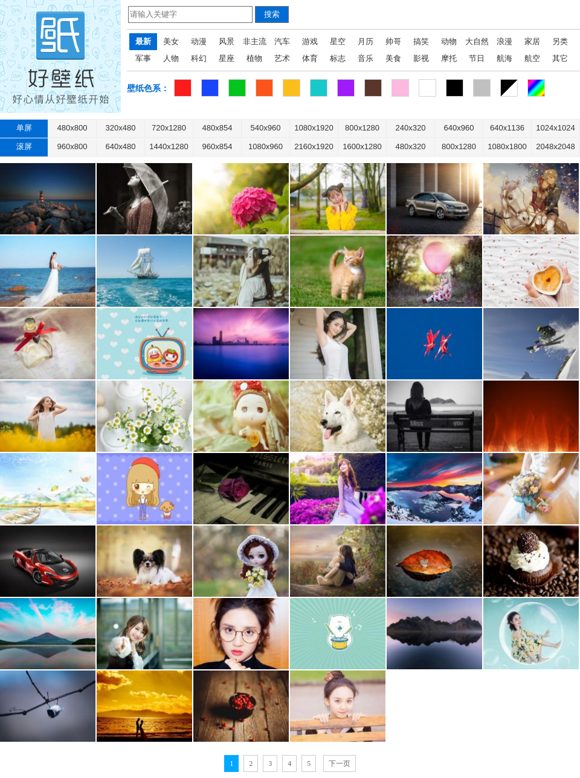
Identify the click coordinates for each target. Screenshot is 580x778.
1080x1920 (313, 127)
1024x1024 (555, 127)
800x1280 (362, 127)
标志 (338, 58)
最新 (143, 41)
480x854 (217, 127)
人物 (171, 58)
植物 (254, 58)
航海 (504, 58)
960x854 (217, 146)
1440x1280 (168, 146)
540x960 (266, 127)
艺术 (282, 58)
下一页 (339, 763)
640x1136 (507, 127)
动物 (449, 41)
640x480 (121, 146)
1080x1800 (507, 146)
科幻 (199, 58)
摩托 (449, 58)
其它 (560, 58)
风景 (226, 41)
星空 (338, 41)
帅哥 (393, 41)
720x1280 (169, 127)
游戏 (310, 41)
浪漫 (504, 41)
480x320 (411, 146)
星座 (226, 58)
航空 (532, 58)
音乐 (365, 58)
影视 (421, 58)
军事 (143, 58)
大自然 (477, 41)
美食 (393, 58)
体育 (310, 58)
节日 (477, 58)
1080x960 (265, 146)
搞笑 (421, 41)
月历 (365, 41)
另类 (560, 41)
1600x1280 (362, 146)
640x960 (459, 127)
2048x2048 (555, 146)
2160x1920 (313, 146)
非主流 (254, 41)
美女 (171, 41)
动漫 (199, 41)
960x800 (72, 146)
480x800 (72, 127)
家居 (532, 41)
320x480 (121, 127)
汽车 (282, 41)
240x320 (411, 127)
